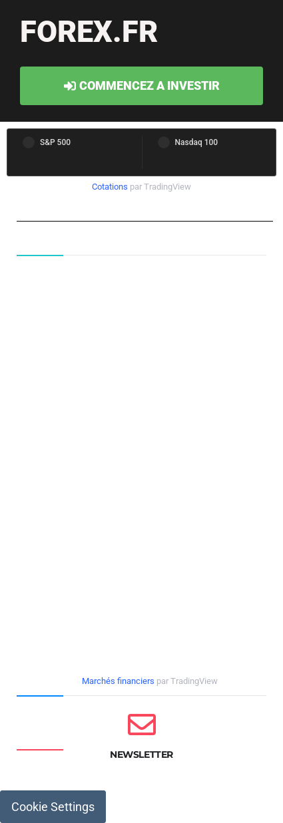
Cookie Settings (53, 807)
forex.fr (89, 31)
